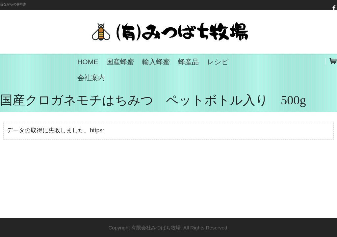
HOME (87, 62)
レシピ (218, 62)
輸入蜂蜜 (156, 62)
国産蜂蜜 (120, 62)
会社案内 (91, 77)
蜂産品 (188, 62)
